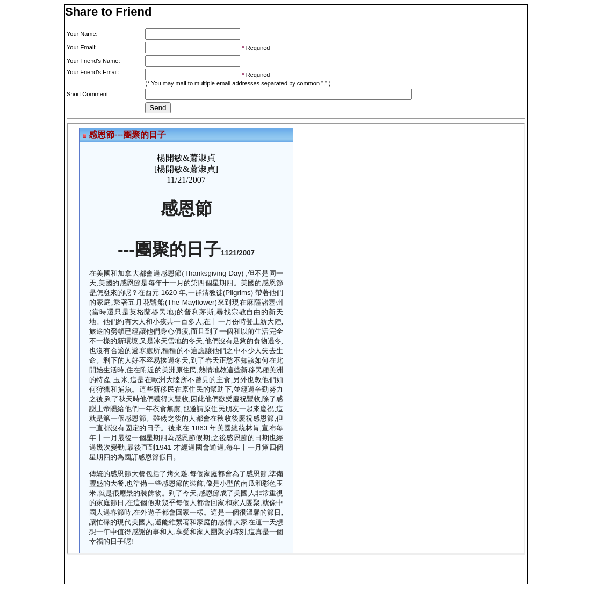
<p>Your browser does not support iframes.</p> (296, 339)
